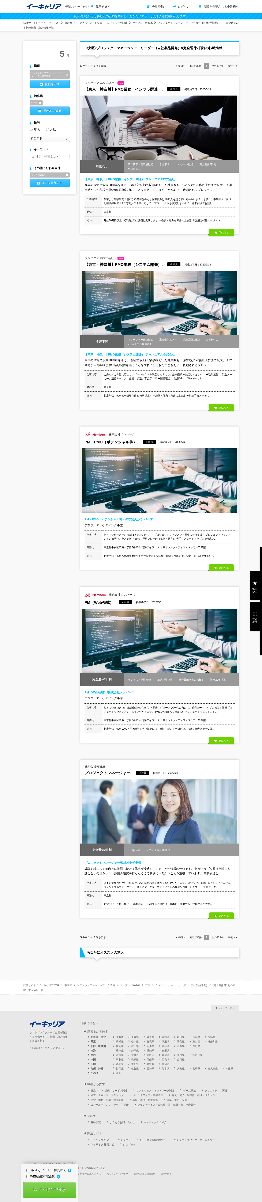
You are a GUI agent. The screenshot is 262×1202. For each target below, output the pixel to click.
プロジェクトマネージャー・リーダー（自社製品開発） (189, 22)
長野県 (196, 1046)
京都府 (135, 1055)
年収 (35, 129)
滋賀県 (120, 1055)
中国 (93, 1059)
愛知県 (150, 1050)
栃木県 (135, 1041)
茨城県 (120, 1041)
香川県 (135, 1064)
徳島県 (120, 1064)
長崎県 (150, 1068)
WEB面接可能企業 (41, 1176)
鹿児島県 (213, 1068)
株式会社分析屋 (95, 766)
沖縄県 (229, 1068)
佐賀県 (135, 1068)
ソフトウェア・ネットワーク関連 (108, 22)
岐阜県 (120, 1050)
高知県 (165, 1064)
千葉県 (181, 1041)
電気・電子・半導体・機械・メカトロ (193, 1095)
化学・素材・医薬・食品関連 (107, 1099)
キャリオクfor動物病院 (152, 1139)
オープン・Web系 (142, 22)
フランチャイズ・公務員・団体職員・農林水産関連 (167, 1104)
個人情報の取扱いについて (88, 1173)
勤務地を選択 (52, 110)
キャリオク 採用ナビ (102, 1144)
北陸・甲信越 (98, 1046)
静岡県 (135, 1050)
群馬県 (150, 1041)
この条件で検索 (52, 1190)
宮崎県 (196, 1068)
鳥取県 (120, 1059)
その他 (94, 1073)
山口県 (181, 1059)
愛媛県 (150, 1064)
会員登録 (158, 6)
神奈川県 (213, 1041)
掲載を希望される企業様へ (221, 6)
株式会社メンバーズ (110, 434)
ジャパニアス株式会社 (104, 83)
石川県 (150, 1046)
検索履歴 (254, 620)
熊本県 (165, 1068)
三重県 (165, 1050)
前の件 (196, 65)
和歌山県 (197, 1055)
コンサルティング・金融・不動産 (110, 1104)
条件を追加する (52, 183)
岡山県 (150, 1059)
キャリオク (124, 1139)
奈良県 (181, 1055)
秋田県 (181, 1037)
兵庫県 (165, 1055)
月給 (51, 129)
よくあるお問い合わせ (122, 1122)
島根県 (135, 1059)
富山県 (135, 1046)
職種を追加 (52, 84)
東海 (93, 1050)
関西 (93, 1055)
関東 (93, 1041)
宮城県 (165, 1037)
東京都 (68, 22)
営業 (93, 1090)
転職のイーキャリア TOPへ (48, 1047)
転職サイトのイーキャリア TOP (41, 22)
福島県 (211, 1037)
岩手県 (150, 1037)
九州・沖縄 (97, 1068)
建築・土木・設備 (177, 1099)
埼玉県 (165, 1041)
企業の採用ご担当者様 (144, 1173)
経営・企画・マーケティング (107, 1095)
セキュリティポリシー (117, 1173)
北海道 (120, 1037)
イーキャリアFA (100, 1139)
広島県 (165, 1059)
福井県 (165, 1046)
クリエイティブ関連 (216, 1090)
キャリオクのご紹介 (155, 1122)
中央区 (81, 22)
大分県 (181, 1068)
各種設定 (96, 1122)
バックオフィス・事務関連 (147, 1095)
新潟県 (120, 1046)
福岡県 (120, 1068)
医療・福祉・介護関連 (145, 1099)
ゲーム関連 (189, 1090)
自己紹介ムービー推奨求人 (46, 1170)
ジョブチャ (129, 1144)
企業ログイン (167, 1173)
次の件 (217, 65)
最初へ (181, 65)
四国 (93, 1064)
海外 (118, 1073)
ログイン (184, 6)
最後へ (231, 65)
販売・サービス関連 (116, 1090)
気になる (224, 232)
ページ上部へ (227, 1008)
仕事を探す (103, 6)
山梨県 (181, 1046)
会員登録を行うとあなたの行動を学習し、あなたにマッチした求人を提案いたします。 (131, 16)
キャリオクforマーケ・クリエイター (194, 1139)
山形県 (196, 1037)
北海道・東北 (98, 1037)
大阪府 (150, 1055)
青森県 (135, 1037)
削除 (67, 75)
